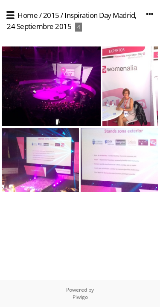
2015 (51, 15)
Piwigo (80, 297)
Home (27, 15)
